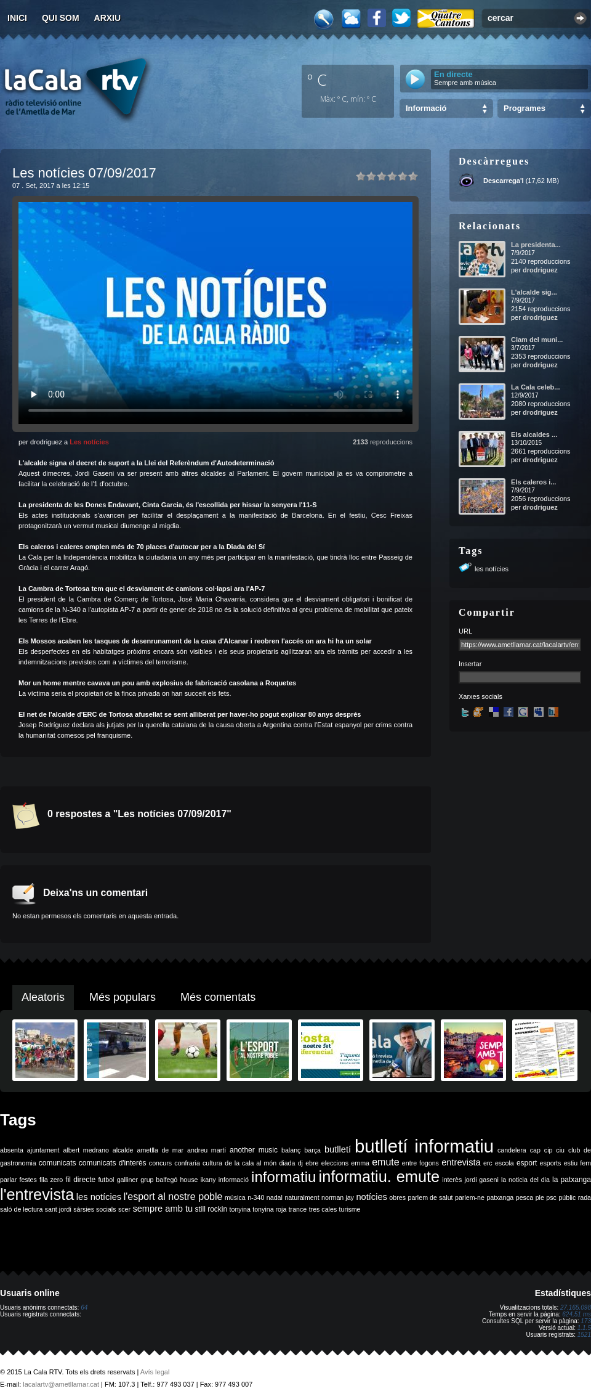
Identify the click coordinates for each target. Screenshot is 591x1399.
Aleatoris (43, 997)
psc (551, 1197)
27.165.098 (575, 1307)
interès (452, 1179)
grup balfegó (158, 1179)
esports (550, 1163)
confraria (186, 1163)
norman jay (337, 1197)
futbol (106, 1179)
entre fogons (420, 1163)
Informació (426, 108)
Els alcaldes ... (534, 434)
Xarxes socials (480, 696)
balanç (290, 1150)
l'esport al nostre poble (173, 1196)
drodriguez (540, 270)
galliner (127, 1179)
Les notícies (89, 442)
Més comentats (217, 997)
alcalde (123, 1150)
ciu (560, 1150)
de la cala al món (250, 1163)
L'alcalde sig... (534, 292)
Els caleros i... (533, 482)
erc (487, 1163)
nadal (275, 1197)
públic (567, 1197)
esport (527, 1163)
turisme (350, 1209)
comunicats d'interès (113, 1163)
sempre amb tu (162, 1208)
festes (27, 1179)
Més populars (122, 997)
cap (535, 1150)
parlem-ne (469, 1197)
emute (385, 1162)
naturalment (301, 1197)
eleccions (334, 1163)
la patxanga (571, 1179)
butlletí (337, 1149)
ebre (311, 1163)
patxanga (499, 1197)
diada (287, 1163)
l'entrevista (37, 1194)
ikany (208, 1179)
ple (540, 1197)
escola (504, 1163)
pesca (524, 1197)
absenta (11, 1150)
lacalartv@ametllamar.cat (61, 1384)
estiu (571, 1163)
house (189, 1179)
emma (360, 1163)
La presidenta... (536, 244)
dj (300, 1163)
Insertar (470, 663)
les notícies (492, 569)
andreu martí (206, 1150)
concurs (160, 1163)
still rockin (211, 1209)
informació (234, 1179)
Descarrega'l (503, 180)
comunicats (57, 1163)
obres (397, 1197)
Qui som (60, 18)
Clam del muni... (537, 339)
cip (548, 1150)
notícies (371, 1197)
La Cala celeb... (535, 387)
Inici (17, 18)
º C (317, 79)
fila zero (51, 1179)
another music (254, 1150)
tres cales (323, 1209)
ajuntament (43, 1150)
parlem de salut (430, 1197)
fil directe (80, 1179)
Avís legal (155, 1372)
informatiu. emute (379, 1176)
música (235, 1197)
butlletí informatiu (424, 1146)
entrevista (461, 1162)
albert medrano (86, 1150)
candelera (511, 1150)
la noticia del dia (525, 1179)
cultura (212, 1163)
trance (298, 1209)
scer (124, 1209)
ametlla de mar (160, 1150)
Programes (524, 108)
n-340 (255, 1197)
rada (584, 1197)
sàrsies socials (94, 1209)
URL (465, 631)
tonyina (240, 1209)
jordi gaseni (481, 1179)
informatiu (283, 1177)
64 (84, 1307)
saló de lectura (21, 1209)
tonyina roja (269, 1209)
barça (312, 1150)
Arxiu (107, 18)
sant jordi (58, 1209)
